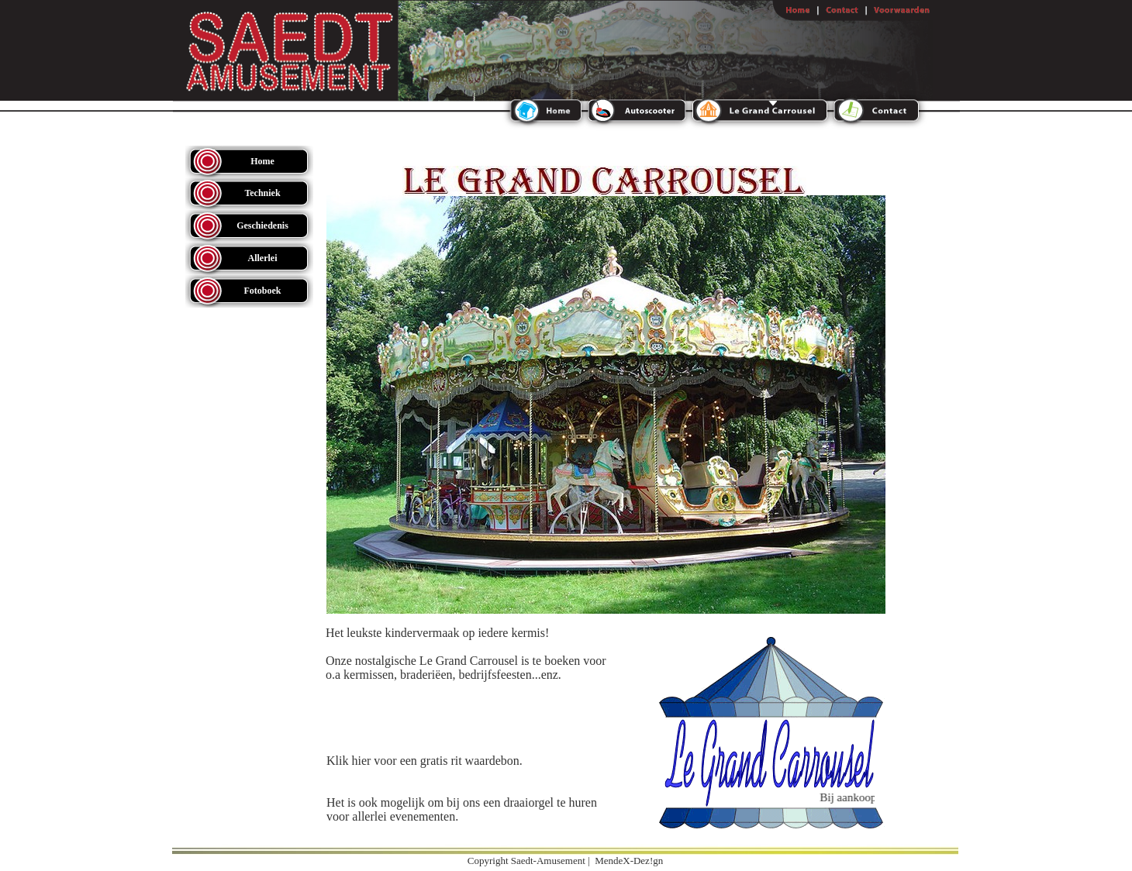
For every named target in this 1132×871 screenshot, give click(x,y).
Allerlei (263, 258)
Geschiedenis (262, 225)
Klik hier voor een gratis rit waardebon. (424, 760)
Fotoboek (262, 290)
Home (262, 161)
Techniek (262, 193)
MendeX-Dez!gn (629, 860)
